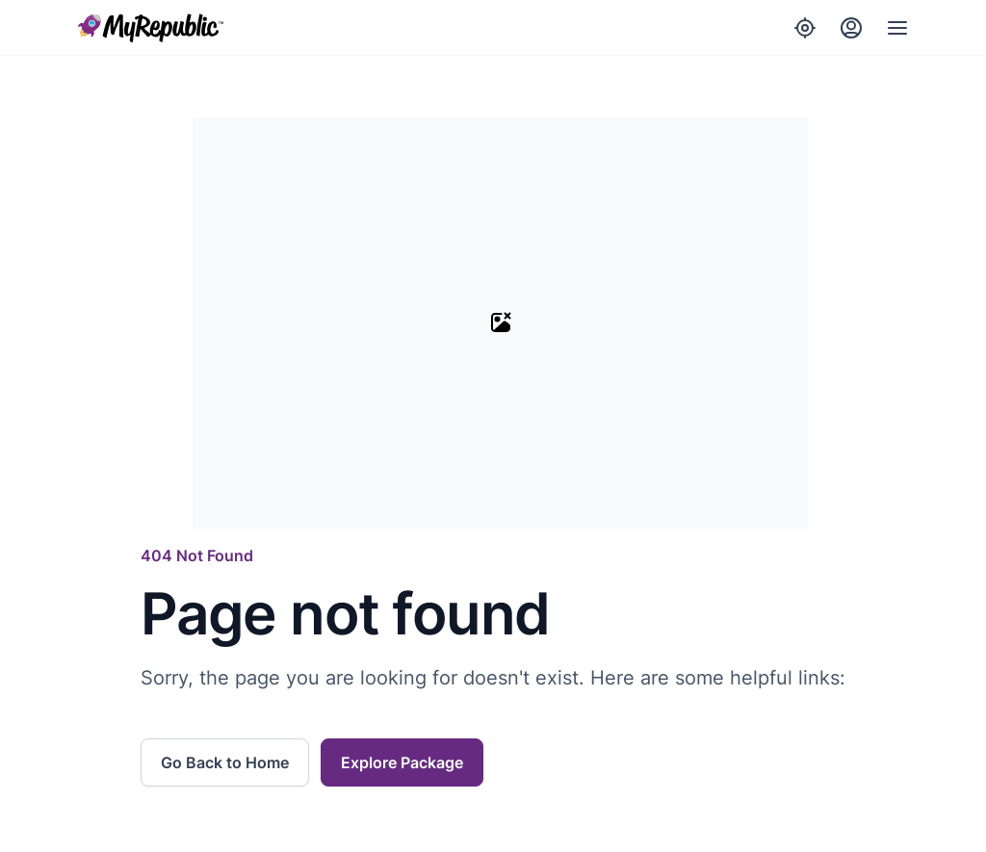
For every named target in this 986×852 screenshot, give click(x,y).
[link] (231, 762)
